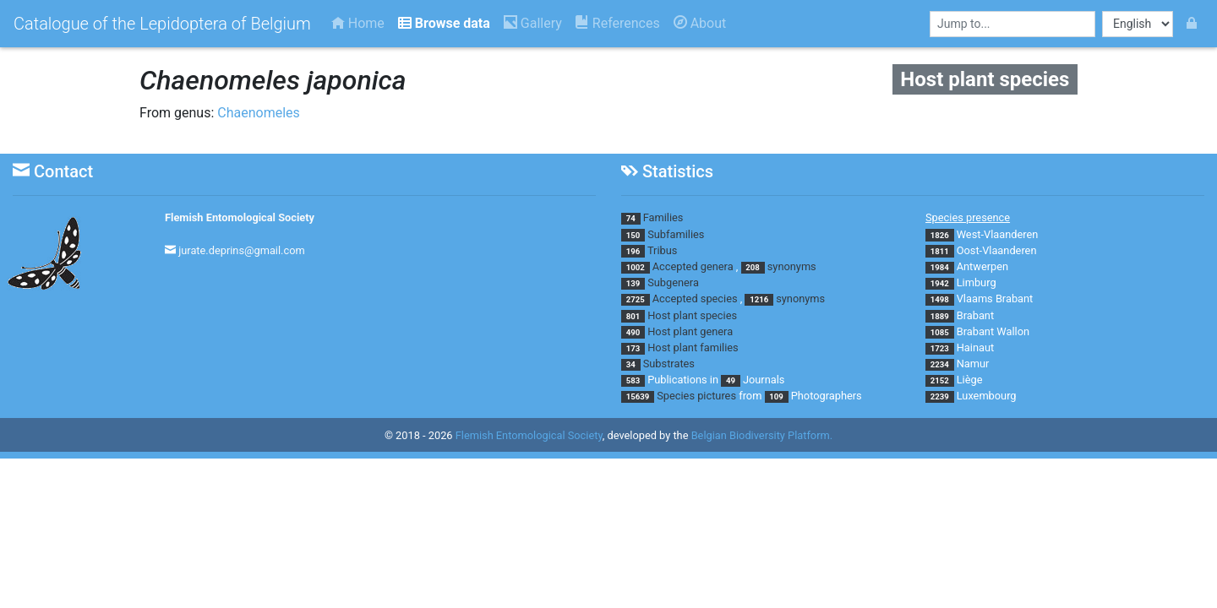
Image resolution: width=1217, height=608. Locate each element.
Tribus (662, 250)
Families (663, 217)
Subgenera (673, 282)
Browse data (444, 23)
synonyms (791, 266)
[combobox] (1012, 24)
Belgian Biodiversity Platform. (761, 435)
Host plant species (692, 315)
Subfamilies (675, 234)
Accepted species (695, 298)
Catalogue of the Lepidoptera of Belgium (162, 24)
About (700, 23)
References (618, 23)
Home (358, 23)
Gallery (533, 23)
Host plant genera (690, 331)
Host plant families (692, 347)
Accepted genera (693, 266)
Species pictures (696, 395)
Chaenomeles (258, 113)
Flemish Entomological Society (239, 217)
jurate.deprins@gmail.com (241, 250)
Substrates (669, 363)
